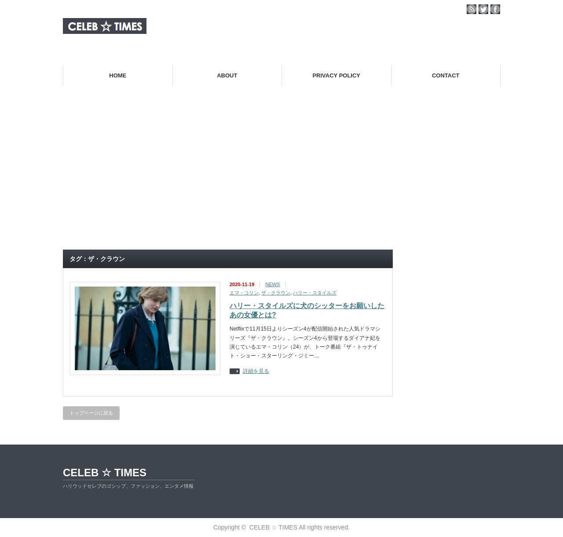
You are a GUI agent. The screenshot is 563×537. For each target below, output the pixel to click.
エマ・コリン (244, 292)
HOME (117, 75)
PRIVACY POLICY (336, 75)
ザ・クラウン (275, 292)
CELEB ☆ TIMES (104, 472)
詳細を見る (256, 371)
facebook (495, 9)
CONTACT (446, 75)
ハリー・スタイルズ (314, 292)
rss (471, 9)
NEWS (272, 284)
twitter (483, 9)
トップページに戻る (91, 413)
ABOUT (227, 75)
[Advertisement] (281, 177)
